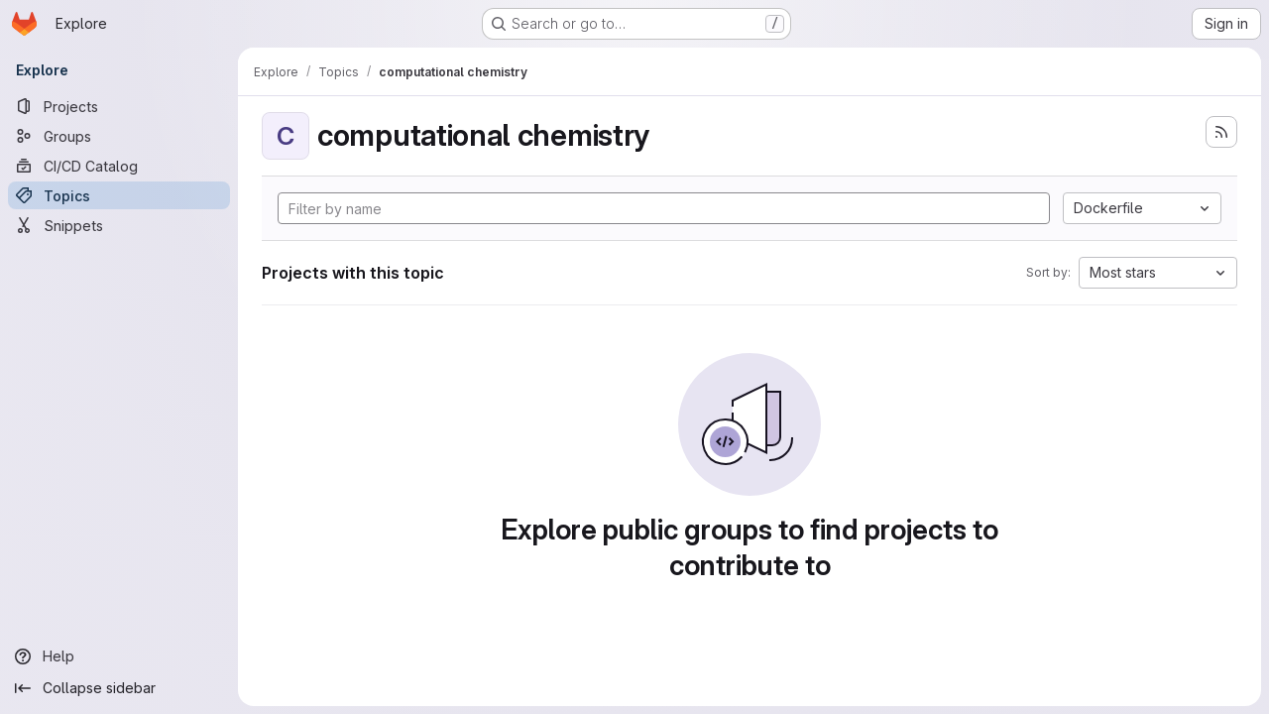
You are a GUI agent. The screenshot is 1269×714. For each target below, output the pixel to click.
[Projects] (119, 106)
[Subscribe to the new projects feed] (1221, 132)
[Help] (119, 656)
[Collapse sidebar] (119, 688)
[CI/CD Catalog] (119, 165)
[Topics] (119, 195)
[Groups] (119, 136)
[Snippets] (119, 225)
